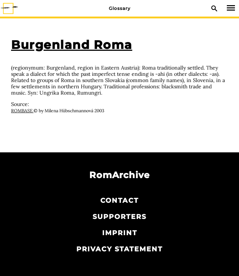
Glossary (120, 8)
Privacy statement (119, 249)
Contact (119, 201)
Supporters (119, 217)
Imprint (119, 233)
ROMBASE (22, 110)
